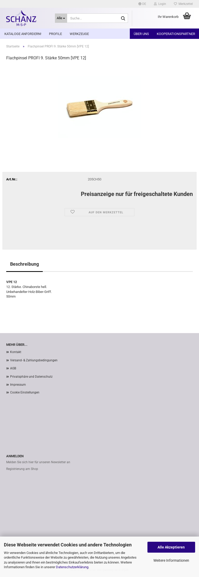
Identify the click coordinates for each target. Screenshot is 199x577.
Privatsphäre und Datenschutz (31, 376)
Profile (55, 34)
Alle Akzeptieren (171, 547)
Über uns (141, 34)
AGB (13, 368)
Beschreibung (24, 264)
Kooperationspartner (176, 34)
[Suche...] (61, 18)
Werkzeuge (79, 34)
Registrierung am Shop (22, 469)
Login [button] (160, 4)
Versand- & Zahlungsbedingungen (34, 360)
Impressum (18, 384)
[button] (142, 4)
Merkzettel (183, 4)
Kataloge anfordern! (22, 34)
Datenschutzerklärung (72, 567)
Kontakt (15, 352)
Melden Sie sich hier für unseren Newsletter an (38, 462)
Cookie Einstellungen (24, 392)
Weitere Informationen (171, 560)
